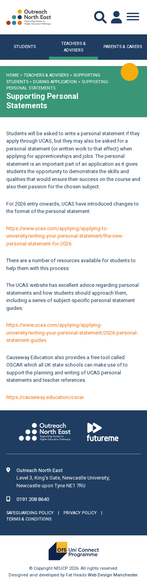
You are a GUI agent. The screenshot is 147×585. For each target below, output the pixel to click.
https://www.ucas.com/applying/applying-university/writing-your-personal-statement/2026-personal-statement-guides (72, 332)
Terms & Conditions (28, 519)
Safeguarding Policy (30, 513)
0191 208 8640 (32, 499)
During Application (55, 82)
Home (12, 75)
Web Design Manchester (113, 575)
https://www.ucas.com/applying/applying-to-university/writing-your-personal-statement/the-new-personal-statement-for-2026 (64, 236)
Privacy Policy (80, 513)
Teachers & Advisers (46, 75)
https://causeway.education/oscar (45, 397)
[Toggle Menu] (133, 17)
